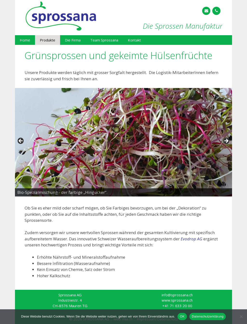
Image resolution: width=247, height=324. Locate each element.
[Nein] (241, 316)
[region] (123, 142)
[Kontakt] (206, 11)
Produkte (47, 40)
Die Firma (73, 40)
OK (182, 316)
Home (25, 40)
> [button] (226, 141)
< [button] (21, 141)
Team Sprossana (104, 40)
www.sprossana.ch (177, 300)
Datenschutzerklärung (207, 316)
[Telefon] (216, 11)
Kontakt (134, 40)
